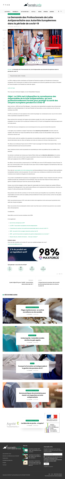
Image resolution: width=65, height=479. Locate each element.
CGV (49, 474)
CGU (52, 474)
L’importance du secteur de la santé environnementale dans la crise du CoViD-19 (29, 228)
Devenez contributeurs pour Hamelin (11, 456)
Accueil (9, 69)
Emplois (4, 462)
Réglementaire (32, 335)
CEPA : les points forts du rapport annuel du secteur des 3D (24, 231)
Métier (32, 363)
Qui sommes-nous (7, 453)
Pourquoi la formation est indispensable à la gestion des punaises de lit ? (32, 367)
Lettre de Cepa (11, 88)
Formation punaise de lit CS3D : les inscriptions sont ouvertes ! (35, 450)
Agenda (52, 11)
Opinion (46, 11)
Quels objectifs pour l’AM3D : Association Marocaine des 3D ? (21, 283)
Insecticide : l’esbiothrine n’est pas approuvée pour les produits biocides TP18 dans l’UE (35, 463)
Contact (4, 464)
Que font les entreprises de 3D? (17, 222)
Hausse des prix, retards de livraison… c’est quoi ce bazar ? (24, 236)
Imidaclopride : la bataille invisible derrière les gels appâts (32, 339)
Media (39, 11)
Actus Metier (24, 11)
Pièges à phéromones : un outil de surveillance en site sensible (32, 311)
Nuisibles (15, 11)
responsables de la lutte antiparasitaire (23, 170)
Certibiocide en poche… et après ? (32, 423)
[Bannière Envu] (35, 254)
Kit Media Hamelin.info (7, 460)
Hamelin (30, 314)
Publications (5, 458)
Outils (33, 11)
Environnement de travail (13, 14)
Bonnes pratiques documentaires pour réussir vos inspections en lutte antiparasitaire (32, 395)
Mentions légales (58, 474)
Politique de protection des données (53, 475)
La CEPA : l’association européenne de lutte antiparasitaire (23, 225)
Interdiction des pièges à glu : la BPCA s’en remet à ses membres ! (35, 456)
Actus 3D (7, 11)
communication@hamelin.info (15, 244)
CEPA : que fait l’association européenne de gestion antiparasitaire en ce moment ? (29, 234)
